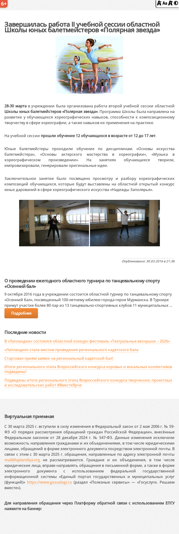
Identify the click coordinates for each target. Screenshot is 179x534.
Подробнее (21, 313)
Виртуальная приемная (29, 416)
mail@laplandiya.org (22, 459)
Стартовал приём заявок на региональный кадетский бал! (58, 358)
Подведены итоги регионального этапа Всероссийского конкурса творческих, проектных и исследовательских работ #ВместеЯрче (88, 383)
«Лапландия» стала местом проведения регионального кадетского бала (71, 349)
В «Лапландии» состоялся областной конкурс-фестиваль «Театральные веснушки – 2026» (87, 341)
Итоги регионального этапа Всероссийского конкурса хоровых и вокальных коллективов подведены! (88, 369)
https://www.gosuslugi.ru (49, 482)
